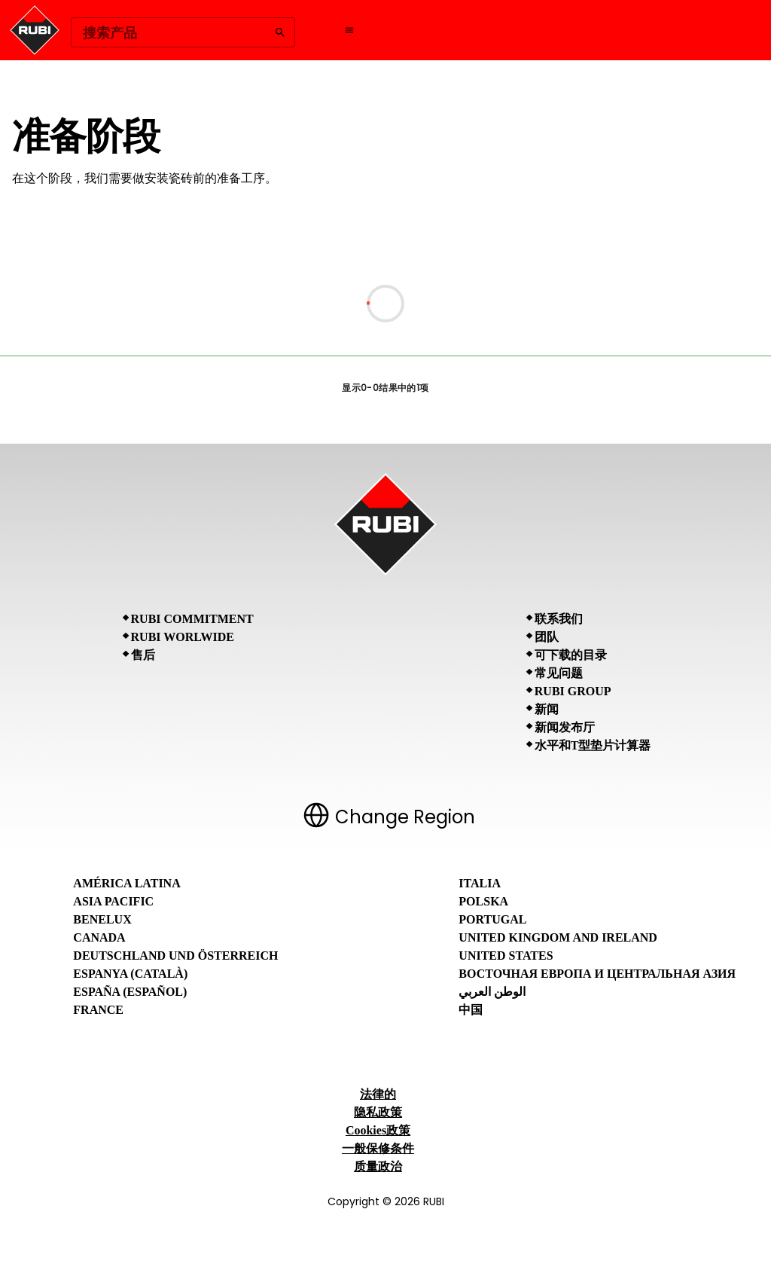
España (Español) (130, 991)
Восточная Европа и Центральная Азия (597, 973)
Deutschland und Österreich (175, 955)
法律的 (378, 1094)
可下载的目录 (571, 655)
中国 (471, 1009)
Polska (483, 901)
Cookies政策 (378, 1130)
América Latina (126, 883)
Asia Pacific (113, 901)
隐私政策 (378, 1112)
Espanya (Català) (130, 973)
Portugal (492, 919)
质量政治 (378, 1166)
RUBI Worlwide (182, 636)
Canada (99, 937)
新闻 (547, 709)
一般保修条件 (378, 1148)
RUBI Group (573, 691)
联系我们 (559, 618)
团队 (547, 636)
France (98, 1009)
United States (506, 955)
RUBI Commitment (192, 618)
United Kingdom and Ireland (558, 937)
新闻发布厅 (565, 727)
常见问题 (559, 673)
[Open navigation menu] (349, 30)
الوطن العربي (492, 991)
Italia (480, 883)
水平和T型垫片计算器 (593, 745)
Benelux (102, 919)
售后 (143, 655)
